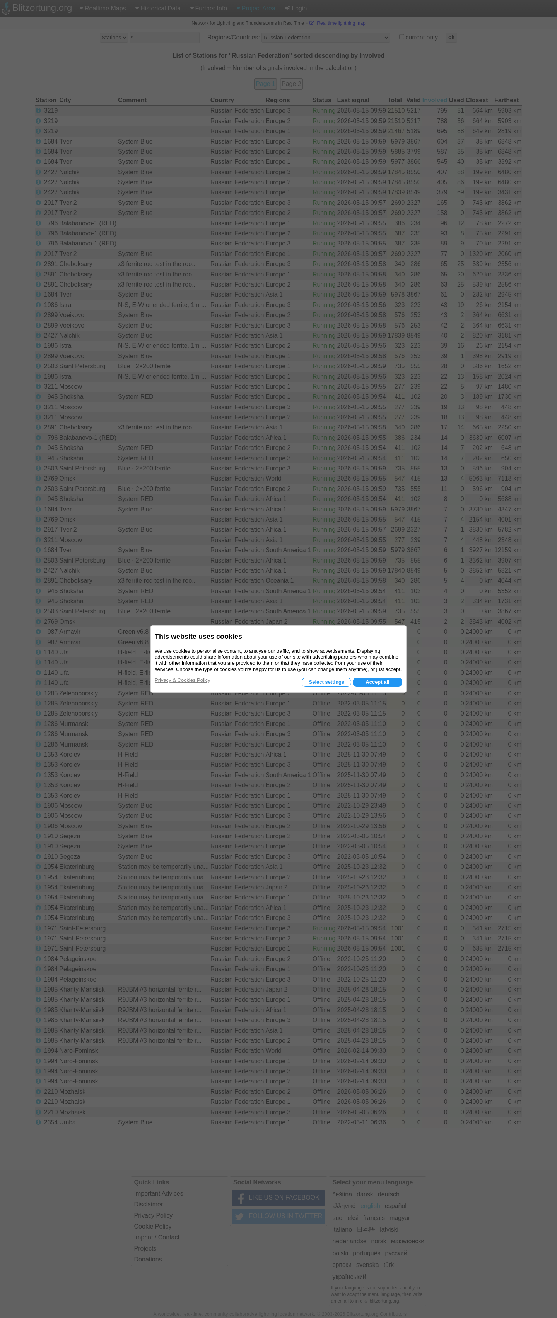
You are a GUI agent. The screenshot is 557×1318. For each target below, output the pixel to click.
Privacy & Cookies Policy (182, 680)
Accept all (377, 682)
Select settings (326, 682)
